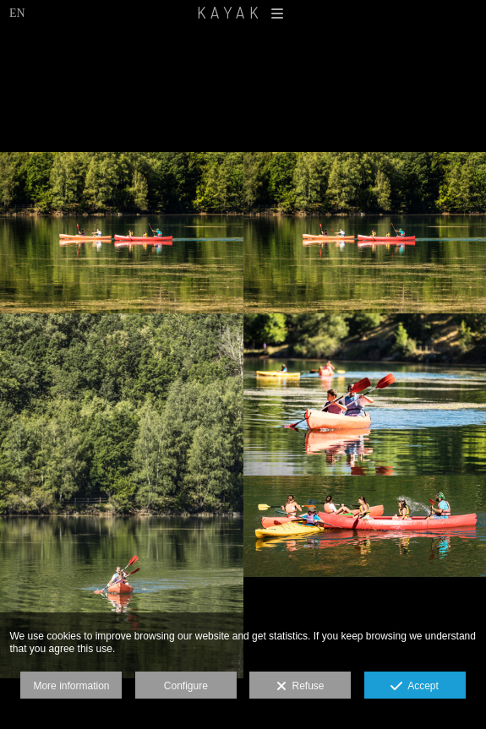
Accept (414, 687)
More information (71, 686)
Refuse (300, 687)
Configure (186, 686)
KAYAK (242, 12)
